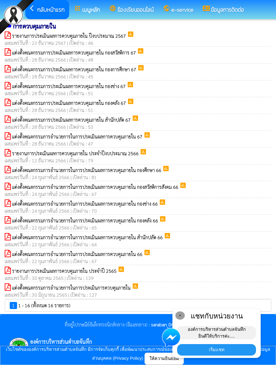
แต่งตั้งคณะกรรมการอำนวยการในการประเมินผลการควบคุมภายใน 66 (78, 254)
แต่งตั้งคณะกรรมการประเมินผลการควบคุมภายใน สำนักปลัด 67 (72, 120)
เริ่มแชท (217, 349)
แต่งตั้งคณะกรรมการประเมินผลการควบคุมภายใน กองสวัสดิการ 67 (74, 52)
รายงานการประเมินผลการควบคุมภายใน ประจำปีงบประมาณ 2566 (76, 153)
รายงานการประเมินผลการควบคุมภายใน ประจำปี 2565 (65, 271)
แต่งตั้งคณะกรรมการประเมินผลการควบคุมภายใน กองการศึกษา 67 (74, 69)
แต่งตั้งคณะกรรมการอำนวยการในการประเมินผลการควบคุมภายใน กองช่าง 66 (85, 204)
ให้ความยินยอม (164, 358)
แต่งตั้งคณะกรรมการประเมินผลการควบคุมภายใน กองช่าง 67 (69, 86)
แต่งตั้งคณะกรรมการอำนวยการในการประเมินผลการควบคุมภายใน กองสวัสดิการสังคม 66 (95, 187)
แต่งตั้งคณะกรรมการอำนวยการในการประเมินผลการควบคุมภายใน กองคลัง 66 (85, 220)
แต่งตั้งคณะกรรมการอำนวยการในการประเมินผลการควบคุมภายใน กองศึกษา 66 (87, 170)
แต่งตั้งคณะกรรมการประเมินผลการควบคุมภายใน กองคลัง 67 (69, 103)
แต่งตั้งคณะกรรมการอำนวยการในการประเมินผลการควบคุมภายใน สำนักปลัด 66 (88, 237)
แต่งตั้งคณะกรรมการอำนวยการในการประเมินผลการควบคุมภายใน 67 (78, 136)
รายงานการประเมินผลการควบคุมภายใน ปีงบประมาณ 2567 (69, 36)
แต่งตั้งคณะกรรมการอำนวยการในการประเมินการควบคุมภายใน (72, 288)
